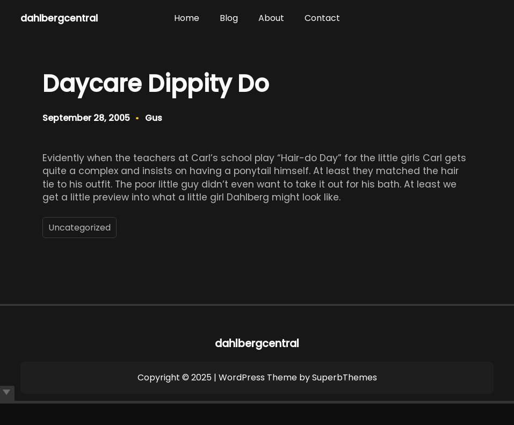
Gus (153, 118)
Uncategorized (79, 227)
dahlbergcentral (59, 18)
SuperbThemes (344, 377)
